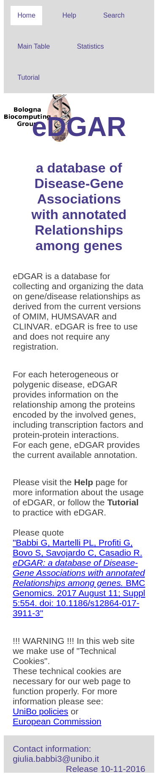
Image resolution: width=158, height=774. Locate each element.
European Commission (57, 721)
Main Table (33, 46)
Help (69, 15)
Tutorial (28, 77)
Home (26, 15)
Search (114, 15)
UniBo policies (40, 711)
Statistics (90, 46)
